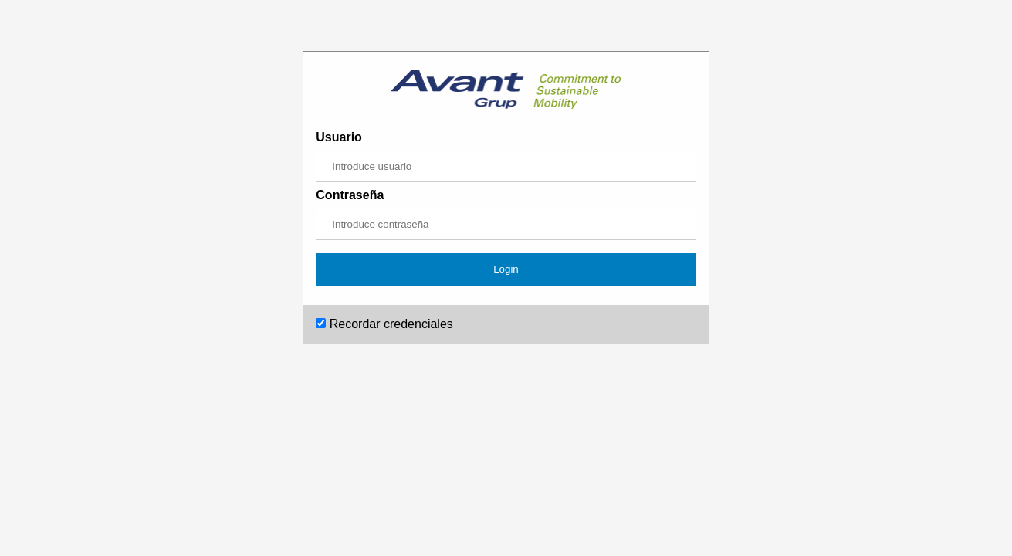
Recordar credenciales (384, 324)
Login (506, 269)
